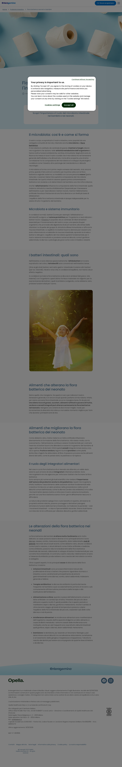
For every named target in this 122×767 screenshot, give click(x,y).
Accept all (69, 105)
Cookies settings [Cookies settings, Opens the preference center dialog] (52, 105)
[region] (62, 94)
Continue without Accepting (83, 79)
